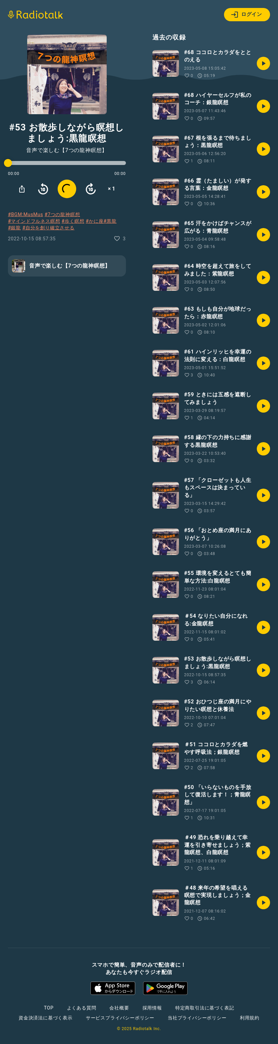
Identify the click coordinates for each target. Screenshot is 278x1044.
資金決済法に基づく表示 (46, 1017)
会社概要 (119, 1007)
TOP (48, 1007)
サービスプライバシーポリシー (120, 1017)
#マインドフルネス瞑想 (34, 221)
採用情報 (152, 1007)
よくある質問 (81, 1007)
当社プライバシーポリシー (197, 1017)
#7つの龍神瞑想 (62, 214)
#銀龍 (14, 227)
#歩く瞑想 (73, 221)
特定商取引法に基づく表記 (204, 1007)
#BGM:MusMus (25, 214)
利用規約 (249, 1017)
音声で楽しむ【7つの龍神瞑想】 (66, 150)
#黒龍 (110, 221)
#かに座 (95, 221)
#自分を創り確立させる (48, 227)
